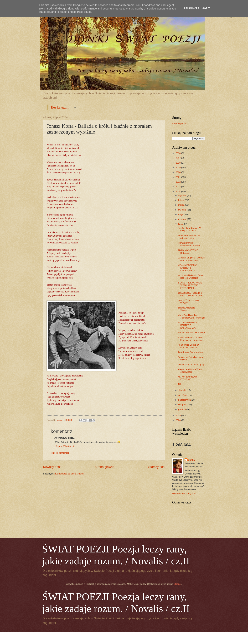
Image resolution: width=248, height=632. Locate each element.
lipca (180, 224)
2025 (178, 415)
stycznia (182, 195)
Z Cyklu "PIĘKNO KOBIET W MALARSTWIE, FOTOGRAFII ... (191, 285)
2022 (178, 181)
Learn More (191, 8)
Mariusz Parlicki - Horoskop (191, 332)
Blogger (177, 584)
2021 (178, 177)
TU (179, 384)
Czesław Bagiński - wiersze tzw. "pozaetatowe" (191, 259)
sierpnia (182, 390)
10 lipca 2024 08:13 (64, 446)
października (184, 400)
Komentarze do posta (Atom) (69, 473)
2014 (178, 153)
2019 (178, 167)
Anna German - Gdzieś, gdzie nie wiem (189, 236)
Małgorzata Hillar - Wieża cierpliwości (190, 370)
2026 (178, 420)
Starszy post (156, 467)
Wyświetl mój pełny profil (184, 493)
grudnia (182, 409)
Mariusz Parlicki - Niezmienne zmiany (189, 244)
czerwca (182, 219)
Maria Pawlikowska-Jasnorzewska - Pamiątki (191, 316)
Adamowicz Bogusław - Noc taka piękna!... (189, 346)
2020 (178, 172)
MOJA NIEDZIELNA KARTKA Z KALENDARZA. (187, 268)
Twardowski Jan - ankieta (190, 352)
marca (181, 205)
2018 (178, 162)
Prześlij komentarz (60, 453)
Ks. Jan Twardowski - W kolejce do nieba (189, 229)
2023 (178, 186)
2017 (178, 158)
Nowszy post (52, 467)
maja (181, 214)
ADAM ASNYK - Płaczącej (191, 364)
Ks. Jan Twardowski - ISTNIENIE (188, 378)
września (183, 395)
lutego (181, 200)
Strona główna (104, 467)
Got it (206, 8)
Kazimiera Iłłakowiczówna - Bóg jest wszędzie (191, 276)
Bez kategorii (60, 107)
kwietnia (182, 209)
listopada (183, 404)
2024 (178, 191)
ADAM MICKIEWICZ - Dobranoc (188, 251)
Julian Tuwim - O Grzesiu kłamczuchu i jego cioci (190, 338)
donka (191, 460)
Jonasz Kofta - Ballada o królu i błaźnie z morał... (191, 294)
